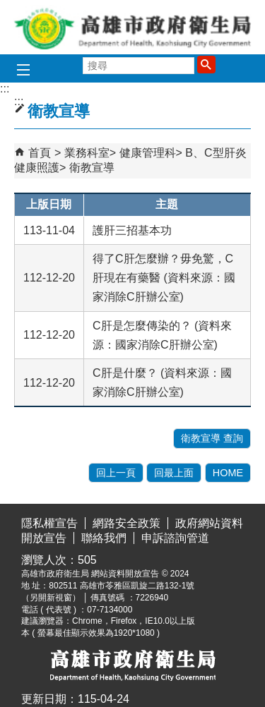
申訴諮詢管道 (175, 538)
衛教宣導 (91, 168)
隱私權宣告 (49, 523)
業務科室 (87, 153)
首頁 (39, 153)
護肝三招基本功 (132, 230)
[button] (206, 64)
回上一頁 (116, 472)
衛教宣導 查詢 (212, 438)
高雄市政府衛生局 (132, 27)
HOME (228, 472)
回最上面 (174, 472)
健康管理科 (147, 153)
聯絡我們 (103, 538)
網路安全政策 (126, 523)
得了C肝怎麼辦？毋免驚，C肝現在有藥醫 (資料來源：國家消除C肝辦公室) (164, 278)
